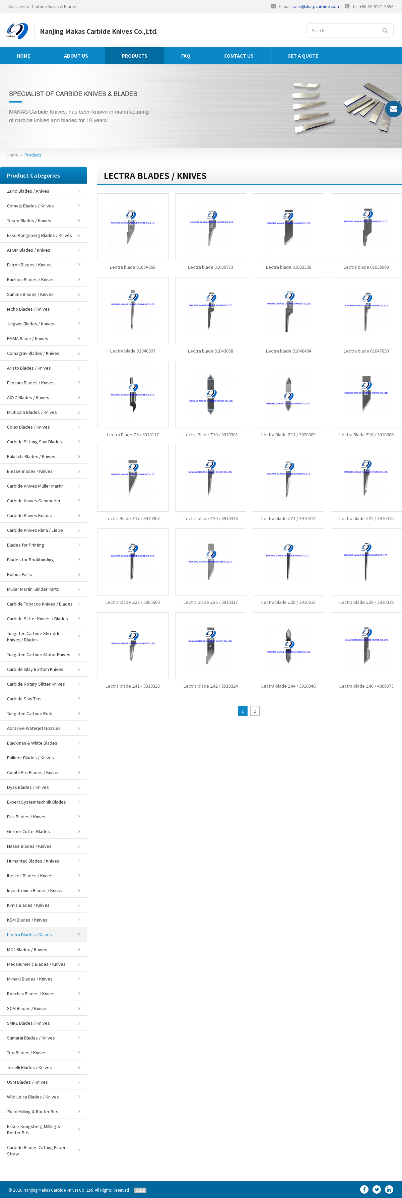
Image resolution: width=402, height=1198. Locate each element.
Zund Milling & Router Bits (32, 1111)
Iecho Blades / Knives (28, 309)
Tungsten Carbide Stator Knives (38, 654)
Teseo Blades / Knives (29, 220)
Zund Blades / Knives (28, 191)
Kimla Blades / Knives (28, 905)
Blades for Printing (25, 545)
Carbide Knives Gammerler (34, 500)
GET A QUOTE (302, 55)
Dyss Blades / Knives (28, 787)
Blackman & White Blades (32, 743)
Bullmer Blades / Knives (30, 757)
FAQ (185, 55)
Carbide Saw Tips (24, 698)
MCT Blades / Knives (27, 949)
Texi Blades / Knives (27, 1052)
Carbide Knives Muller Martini (36, 486)
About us (76, 55)
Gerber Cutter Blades (28, 831)
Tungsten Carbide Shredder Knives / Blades (34, 636)
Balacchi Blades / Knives (31, 456)
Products (134, 55)
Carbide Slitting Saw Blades (34, 441)
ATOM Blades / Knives (28, 250)
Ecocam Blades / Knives (31, 382)
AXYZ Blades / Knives (28, 397)
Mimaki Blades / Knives (30, 978)
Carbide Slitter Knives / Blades (37, 618)
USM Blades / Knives (27, 1082)
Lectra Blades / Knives (29, 934)
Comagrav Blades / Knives (33, 353)
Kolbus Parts (19, 574)
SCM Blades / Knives (27, 1008)
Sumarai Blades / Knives (31, 1037)
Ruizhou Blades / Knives (31, 279)
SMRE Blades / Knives (28, 1023)
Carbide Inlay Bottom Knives (35, 669)
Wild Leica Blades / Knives (33, 1096)
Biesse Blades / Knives (30, 471)
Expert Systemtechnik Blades (36, 802)
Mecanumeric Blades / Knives (36, 964)
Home (23, 55)
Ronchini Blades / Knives (31, 993)
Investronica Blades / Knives (35, 890)
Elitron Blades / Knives (29, 264)
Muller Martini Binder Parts (33, 589)
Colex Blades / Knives (28, 427)
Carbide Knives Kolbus (29, 515)
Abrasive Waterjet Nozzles (34, 728)
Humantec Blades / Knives (33, 861)
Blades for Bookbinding (30, 559)
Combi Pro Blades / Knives (33, 772)
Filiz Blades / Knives (27, 816)
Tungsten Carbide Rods (30, 713)
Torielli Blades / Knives (29, 1067)
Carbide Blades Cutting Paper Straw (36, 1150)
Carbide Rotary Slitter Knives (36, 684)
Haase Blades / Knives (29, 846)
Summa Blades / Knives (30, 294)
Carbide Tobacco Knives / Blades (40, 604)
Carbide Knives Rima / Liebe (35, 530)
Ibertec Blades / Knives (30, 875)
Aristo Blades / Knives (29, 368)
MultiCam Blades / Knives (32, 412)
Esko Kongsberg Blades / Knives (39, 235)
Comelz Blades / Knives (30, 205)
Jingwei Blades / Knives (30, 323)
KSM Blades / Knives (27, 920)
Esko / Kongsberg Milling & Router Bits (33, 1129)
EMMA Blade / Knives (27, 338)
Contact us (239, 55)
